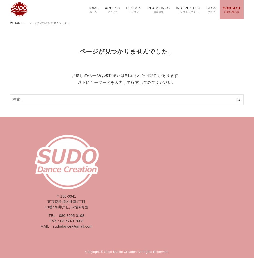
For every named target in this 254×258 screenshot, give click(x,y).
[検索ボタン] (239, 99)
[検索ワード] (127, 99)
